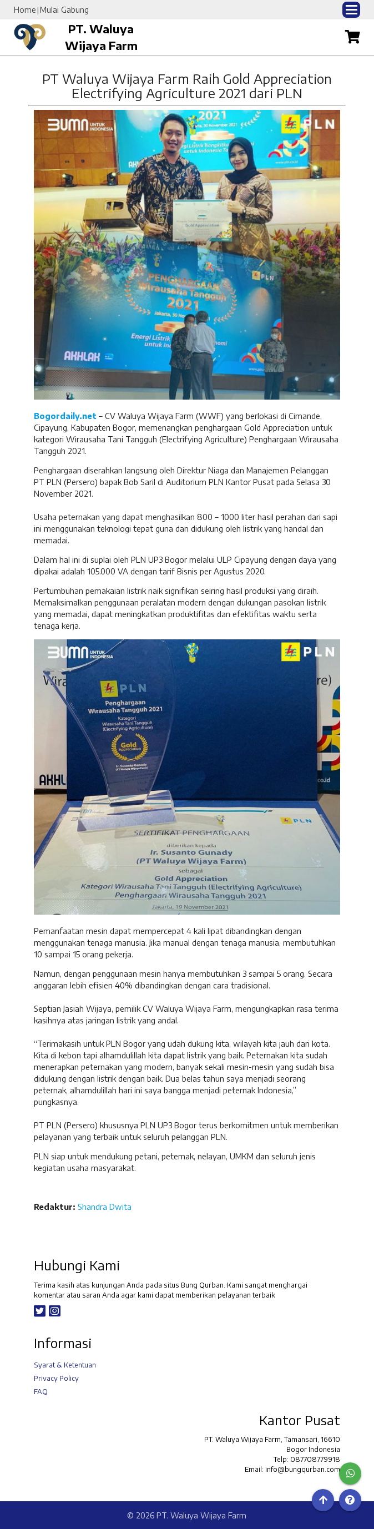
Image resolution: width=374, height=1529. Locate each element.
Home (25, 9)
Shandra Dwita (105, 1207)
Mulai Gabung (64, 9)
